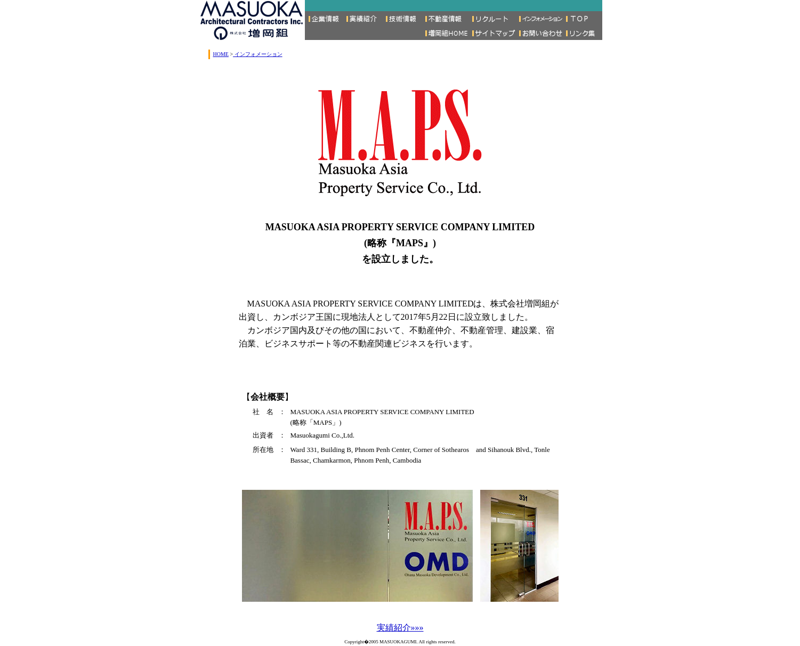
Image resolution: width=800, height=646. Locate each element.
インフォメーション (257, 54)
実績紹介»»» (400, 627)
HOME (221, 54)
